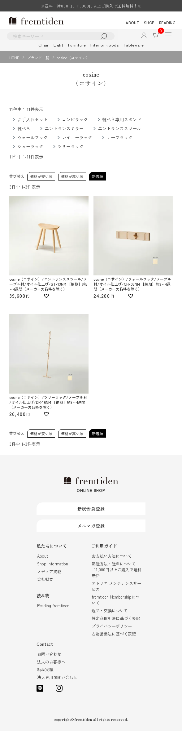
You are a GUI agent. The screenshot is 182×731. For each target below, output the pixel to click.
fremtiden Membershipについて (116, 600)
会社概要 (45, 579)
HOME (14, 57)
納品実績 (45, 669)
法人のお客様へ (51, 662)
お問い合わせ (49, 654)
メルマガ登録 (91, 526)
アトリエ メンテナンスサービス (116, 586)
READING (167, 22)
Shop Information (52, 564)
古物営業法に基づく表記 (114, 634)
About (42, 556)
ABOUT (132, 22)
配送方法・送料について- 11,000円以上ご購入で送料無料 (116, 569)
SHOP (149, 22)
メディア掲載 (49, 571)
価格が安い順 (41, 176)
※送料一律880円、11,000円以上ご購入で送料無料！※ (91, 5)
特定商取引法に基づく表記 (116, 618)
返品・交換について (110, 610)
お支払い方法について (112, 556)
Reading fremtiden (53, 605)
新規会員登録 (91, 509)
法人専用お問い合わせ (57, 677)
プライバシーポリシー (112, 626)
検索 (104, 36)
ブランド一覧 (38, 57)
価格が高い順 (72, 176)
